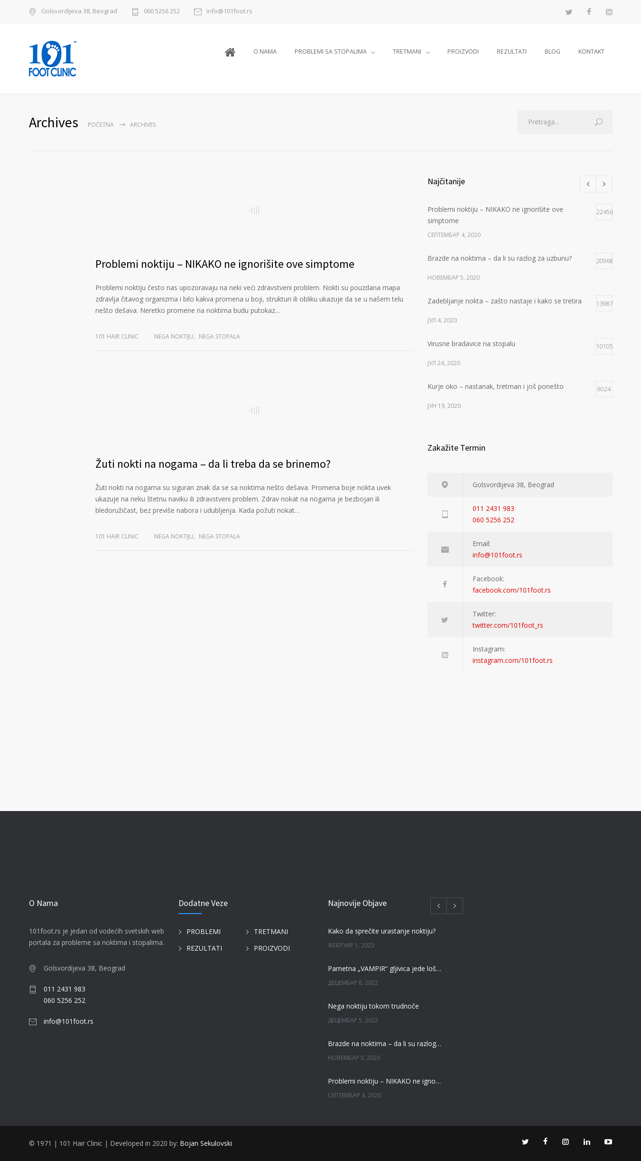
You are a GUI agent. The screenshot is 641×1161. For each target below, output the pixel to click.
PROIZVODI (463, 51)
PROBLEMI (203, 931)
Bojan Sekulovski (206, 1143)
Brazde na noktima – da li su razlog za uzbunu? (385, 1043)
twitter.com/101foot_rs (508, 625)
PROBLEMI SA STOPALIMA (331, 51)
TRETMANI (407, 51)
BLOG (552, 51)
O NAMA (265, 51)
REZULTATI (512, 51)
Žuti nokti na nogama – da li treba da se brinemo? (213, 463)
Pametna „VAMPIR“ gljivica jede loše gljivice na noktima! (385, 968)
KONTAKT (591, 51)
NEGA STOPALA (219, 336)
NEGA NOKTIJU (174, 336)
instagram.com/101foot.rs (513, 660)
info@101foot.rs (229, 11)
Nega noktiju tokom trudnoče (373, 1005)
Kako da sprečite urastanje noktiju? (382, 930)
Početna (101, 125)
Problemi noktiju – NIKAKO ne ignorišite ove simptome (224, 263)
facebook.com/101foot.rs (512, 590)
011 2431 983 (493, 508)
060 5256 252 (162, 11)
